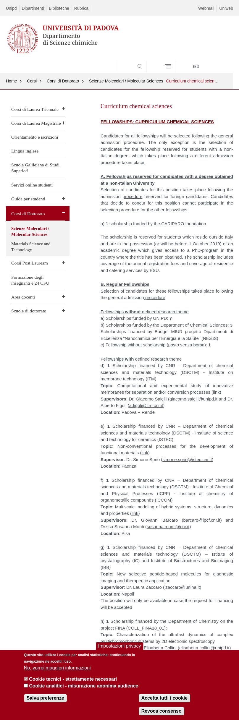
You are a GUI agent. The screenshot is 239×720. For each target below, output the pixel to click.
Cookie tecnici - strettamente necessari (73, 679)
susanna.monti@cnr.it (168, 526)
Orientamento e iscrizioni (34, 137)
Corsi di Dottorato (63, 81)
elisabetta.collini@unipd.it (204, 647)
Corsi (32, 81)
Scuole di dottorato (28, 310)
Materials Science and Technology (30, 246)
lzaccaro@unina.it (182, 587)
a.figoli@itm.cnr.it (146, 405)
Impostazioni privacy (119, 646)
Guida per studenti (28, 198)
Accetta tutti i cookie (164, 698)
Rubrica (81, 8)
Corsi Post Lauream (29, 262)
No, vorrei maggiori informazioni (57, 668)
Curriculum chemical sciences (193, 81)
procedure (132, 196)
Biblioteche (59, 8)
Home (11, 81)
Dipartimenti (33, 8)
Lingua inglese (24, 150)
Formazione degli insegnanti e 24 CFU (30, 280)
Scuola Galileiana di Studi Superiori (35, 167)
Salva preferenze (45, 698)
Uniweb (226, 8)
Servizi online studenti (32, 184)
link (216, 392)
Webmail (206, 8)
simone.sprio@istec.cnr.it (187, 459)
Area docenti (23, 296)
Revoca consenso (161, 711)
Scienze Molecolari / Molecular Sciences (126, 81)
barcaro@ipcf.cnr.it (201, 520)
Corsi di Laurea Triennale (35, 109)
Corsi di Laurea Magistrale (36, 123)
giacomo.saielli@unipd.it (193, 398)
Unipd (11, 8)
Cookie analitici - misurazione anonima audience (83, 686)
